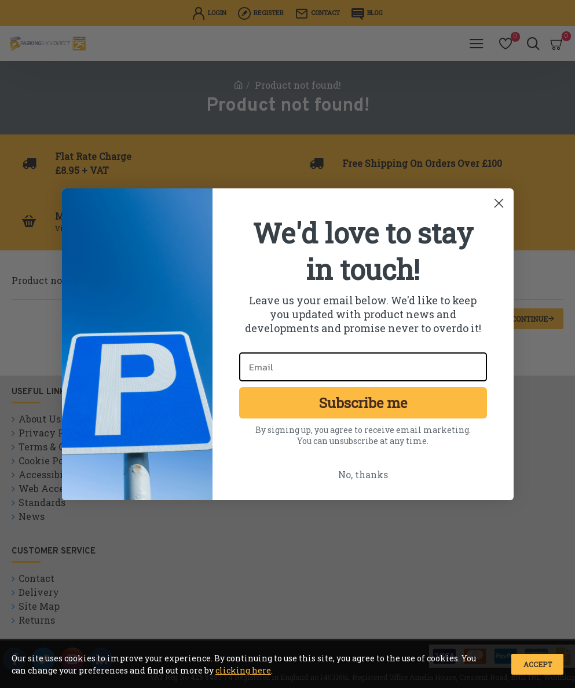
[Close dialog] (499, 203)
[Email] (363, 366)
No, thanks (363, 474)
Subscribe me (363, 403)
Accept (537, 664)
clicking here (243, 670)
